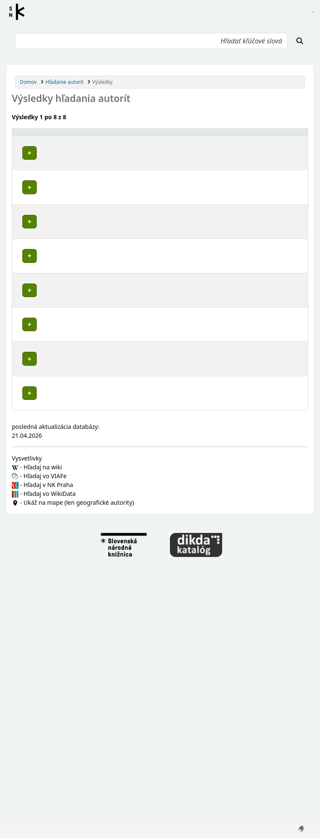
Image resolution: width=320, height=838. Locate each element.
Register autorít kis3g (19, 11)
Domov (28, 81)
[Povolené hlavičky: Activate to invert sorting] (87, 136)
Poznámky (28, 177)
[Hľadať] (300, 41)
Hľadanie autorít (65, 81)
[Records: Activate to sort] (287, 136)
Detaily (175, 151)
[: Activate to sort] (177, 136)
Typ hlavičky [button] (211, 135)
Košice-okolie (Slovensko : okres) (66, 288)
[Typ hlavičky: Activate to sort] (228, 136)
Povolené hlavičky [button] (39, 135)
